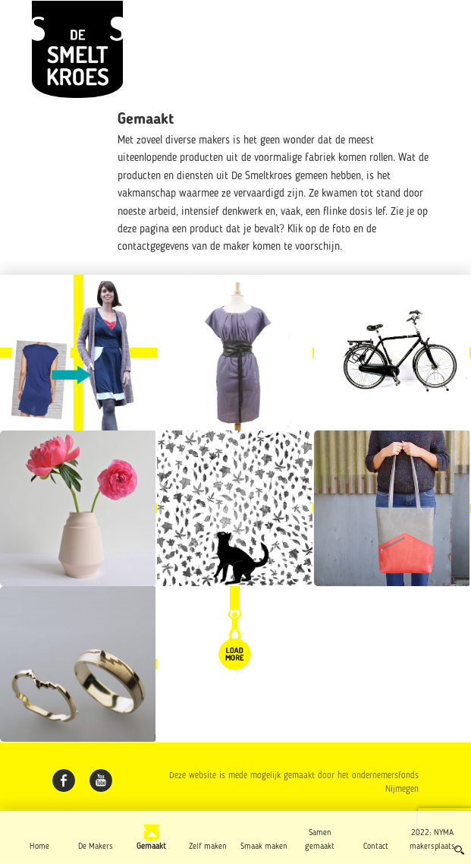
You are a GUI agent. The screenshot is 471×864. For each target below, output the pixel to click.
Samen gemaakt (319, 839)
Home (39, 846)
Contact (375, 846)
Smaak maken (263, 846)
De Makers (95, 846)
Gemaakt (151, 846)
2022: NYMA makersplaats (432, 839)
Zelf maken (208, 846)
